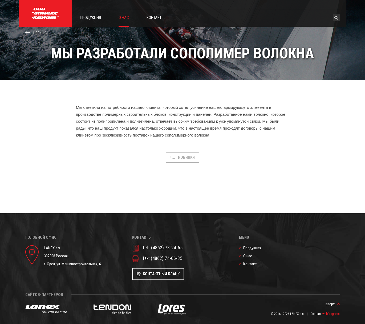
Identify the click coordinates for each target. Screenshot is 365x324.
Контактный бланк (161, 273)
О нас (124, 17)
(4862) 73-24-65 (166, 247)
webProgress (331, 314)
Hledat (336, 17)
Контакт (154, 17)
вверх (330, 304)
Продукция (90, 17)
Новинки (40, 33)
